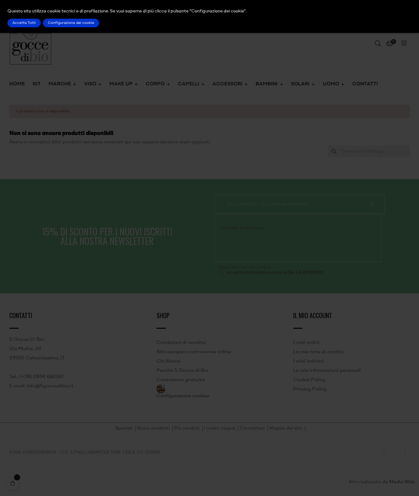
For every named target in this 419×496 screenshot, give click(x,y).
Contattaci (252, 428)
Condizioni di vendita (181, 342)
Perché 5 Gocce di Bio (182, 370)
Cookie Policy (309, 379)
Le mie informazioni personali (327, 370)
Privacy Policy (309, 389)
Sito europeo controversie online (194, 351)
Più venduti (187, 428)
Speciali (124, 428)
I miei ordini (306, 342)
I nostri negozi (219, 428)
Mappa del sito (286, 428)
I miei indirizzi (308, 361)
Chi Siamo (168, 361)
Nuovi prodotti (153, 428)
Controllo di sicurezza (241, 228)
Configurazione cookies (183, 396)
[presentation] (261, 245)
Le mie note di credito (318, 351)
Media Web (402, 482)
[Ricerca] (369, 151)
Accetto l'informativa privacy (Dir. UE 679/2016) (275, 272)
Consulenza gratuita (181, 379)
